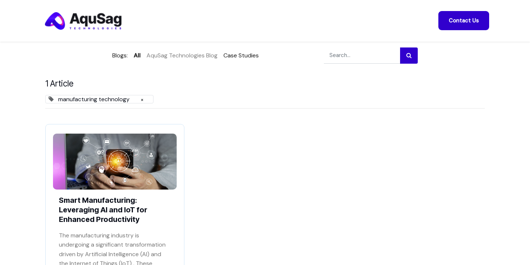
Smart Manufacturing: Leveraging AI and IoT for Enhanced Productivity (103, 210)
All (137, 55)
